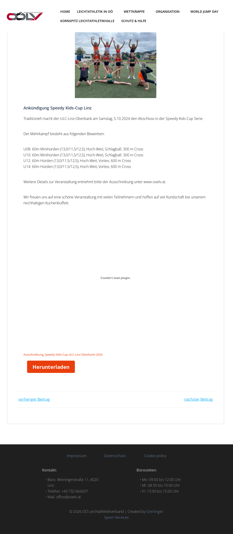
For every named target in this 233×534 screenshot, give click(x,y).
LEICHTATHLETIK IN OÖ (97, 11)
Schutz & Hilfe (133, 21)
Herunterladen (51, 366)
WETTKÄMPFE (136, 11)
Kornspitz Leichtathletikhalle (87, 21)
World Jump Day (206, 11)
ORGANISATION (170, 11)
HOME (65, 11)
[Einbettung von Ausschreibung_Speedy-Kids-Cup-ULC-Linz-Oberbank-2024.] (115, 278)
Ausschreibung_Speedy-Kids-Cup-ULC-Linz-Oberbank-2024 (62, 354)
